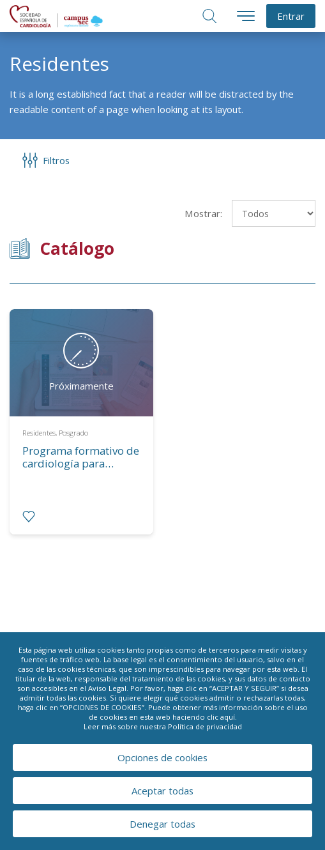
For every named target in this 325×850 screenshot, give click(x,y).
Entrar (291, 16)
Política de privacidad (205, 726)
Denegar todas (162, 823)
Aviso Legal (107, 688)
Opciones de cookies (162, 757)
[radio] (28, 516)
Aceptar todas (162, 790)
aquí (227, 717)
